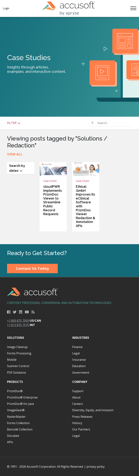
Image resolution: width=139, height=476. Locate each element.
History (77, 423)
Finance (77, 347)
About (76, 397)
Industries (80, 338)
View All (14, 154)
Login (6, 8)
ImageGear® (16, 410)
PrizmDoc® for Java (20, 404)
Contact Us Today (32, 268)
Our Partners (81, 429)
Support (77, 391)
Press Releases (82, 417)
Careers (77, 404)
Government (80, 373)
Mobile (11, 360)
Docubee (13, 436)
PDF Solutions (16, 373)
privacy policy (96, 467)
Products (15, 382)
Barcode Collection (19, 429)
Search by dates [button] (17, 168)
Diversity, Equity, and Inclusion (92, 410)
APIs (10, 442)
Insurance (79, 360)
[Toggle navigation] (133, 8)
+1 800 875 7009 (18, 321)
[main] (69, 130)
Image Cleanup (17, 347)
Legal (76, 353)
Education (79, 366)
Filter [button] (14, 123)
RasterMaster (16, 417)
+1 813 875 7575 (18, 325)
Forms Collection (18, 423)
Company (79, 382)
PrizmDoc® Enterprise (22, 397)
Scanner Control (18, 366)
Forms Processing (19, 353)
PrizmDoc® (15, 391)
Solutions (15, 338)
